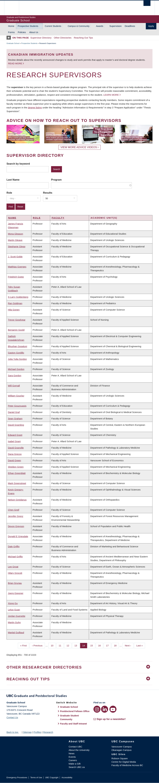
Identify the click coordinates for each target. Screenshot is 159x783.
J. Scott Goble (15, 256)
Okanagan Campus (121, 750)
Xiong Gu (13, 603)
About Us (33, 32)
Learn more (111, 94)
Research (48, 732)
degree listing (35, 107)
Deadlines (130, 26)
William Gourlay (16, 395)
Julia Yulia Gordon (17, 359)
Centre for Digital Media (123, 761)
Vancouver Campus (121, 746)
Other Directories (62, 37)
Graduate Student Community (69, 717)
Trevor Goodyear (16, 319)
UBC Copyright (51, 777)
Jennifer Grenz (15, 516)
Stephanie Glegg (16, 246)
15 (92, 645)
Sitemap (27, 732)
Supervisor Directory (41, 37)
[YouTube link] (112, 709)
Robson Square (119, 758)
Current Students (53, 26)
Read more (15, 63)
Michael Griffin (15, 556)
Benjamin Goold (16, 330)
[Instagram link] (96, 709)
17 (108, 645)
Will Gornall (14, 385)
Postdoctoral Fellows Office (75, 711)
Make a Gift (75, 763)
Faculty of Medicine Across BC (127, 765)
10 (53, 645)
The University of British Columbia (14, 7)
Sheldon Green (16, 466)
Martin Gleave (15, 240)
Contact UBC (75, 746)
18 (116, 645)
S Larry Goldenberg (18, 297)
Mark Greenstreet (17, 483)
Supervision (115, 26)
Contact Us (12, 717)
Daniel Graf (14, 412)
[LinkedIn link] (104, 709)
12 (69, 645)
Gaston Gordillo (16, 352)
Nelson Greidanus (17, 499)
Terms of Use (36, 777)
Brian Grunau (15, 583)
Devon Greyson (16, 526)
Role (9, 192)
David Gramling (16, 425)
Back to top (14, 732)
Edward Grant (15, 435)
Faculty (58, 217)
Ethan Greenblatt (16, 473)
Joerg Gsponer (15, 593)
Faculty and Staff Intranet (73, 723)
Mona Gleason (15, 233)
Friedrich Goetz (16, 276)
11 (61, 645)
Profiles (37, 732)
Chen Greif (13, 509)
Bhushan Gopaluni (17, 346)
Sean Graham (15, 418)
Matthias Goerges (17, 266)
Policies (22, 32)
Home (11, 26)
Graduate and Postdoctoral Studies (79, 696)
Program (56, 179)
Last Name (13, 179)
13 (76, 645)
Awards (99, 26)
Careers (73, 760)
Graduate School (13, 43)
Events (72, 757)
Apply (151, 26)
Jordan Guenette (16, 616)
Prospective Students (28, 26)
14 (84, 645)
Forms (11, 32)
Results (47, 192)
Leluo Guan (14, 609)
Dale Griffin (14, 546)
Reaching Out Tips (83, 37)
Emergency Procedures (17, 777)
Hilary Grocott (15, 573)
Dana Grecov (15, 454)
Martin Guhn (14, 622)
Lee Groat (13, 566)
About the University (79, 750)
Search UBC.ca (77, 767)
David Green (14, 460)
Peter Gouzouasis (17, 405)
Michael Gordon (16, 369)
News (72, 753)
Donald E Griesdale (18, 536)
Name (12, 217)
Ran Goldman (15, 303)
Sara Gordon (14, 375)
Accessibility (66, 777)
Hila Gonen (14, 309)
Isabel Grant (14, 441)
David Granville (16, 447)
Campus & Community (78, 26)
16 (100, 645)
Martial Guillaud (16, 632)
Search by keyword (18, 163)
